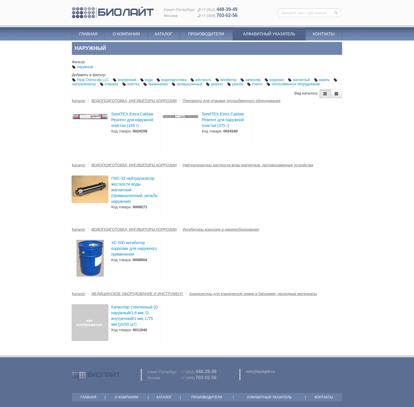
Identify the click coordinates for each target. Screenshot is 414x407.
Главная (88, 34)
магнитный (299, 80)
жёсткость (201, 80)
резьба (235, 84)
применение (156, 84)
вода (147, 80)
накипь (322, 80)
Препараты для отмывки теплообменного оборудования (231, 101)
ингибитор (226, 80)
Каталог (163, 34)
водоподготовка (171, 80)
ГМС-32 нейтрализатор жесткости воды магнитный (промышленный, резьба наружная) (134, 190)
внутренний (125, 80)
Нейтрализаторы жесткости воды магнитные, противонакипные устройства (248, 165)
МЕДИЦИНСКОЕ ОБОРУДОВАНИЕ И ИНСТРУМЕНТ (137, 294)
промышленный (187, 84)
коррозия (274, 80)
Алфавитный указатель (269, 34)
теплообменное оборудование (293, 84)
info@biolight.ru (260, 371)
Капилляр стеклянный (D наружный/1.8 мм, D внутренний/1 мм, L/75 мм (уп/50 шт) (134, 316)
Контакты (324, 34)
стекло (255, 84)
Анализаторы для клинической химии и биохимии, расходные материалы (253, 294)
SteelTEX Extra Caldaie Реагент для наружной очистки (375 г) (223, 120)
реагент (215, 84)
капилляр (250, 80)
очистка (131, 84)
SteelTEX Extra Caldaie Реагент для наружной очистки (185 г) (132, 120)
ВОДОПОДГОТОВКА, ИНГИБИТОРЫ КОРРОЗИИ (134, 101)
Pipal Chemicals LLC (91, 80)
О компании (126, 34)
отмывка (109, 84)
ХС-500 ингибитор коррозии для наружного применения (134, 248)
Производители (206, 34)
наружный (82, 67)
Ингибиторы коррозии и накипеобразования (221, 229)
